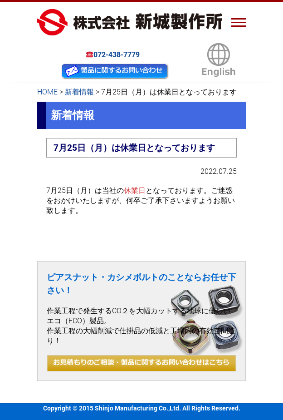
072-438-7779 (113, 55)
